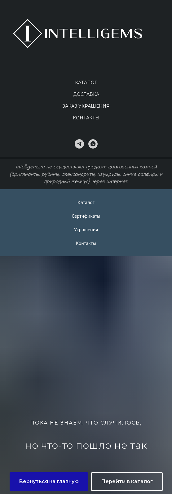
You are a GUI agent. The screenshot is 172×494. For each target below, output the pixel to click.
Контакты (86, 118)
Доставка (86, 94)
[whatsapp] (93, 144)
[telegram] (79, 144)
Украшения (86, 229)
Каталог (86, 82)
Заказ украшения (86, 106)
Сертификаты (86, 216)
